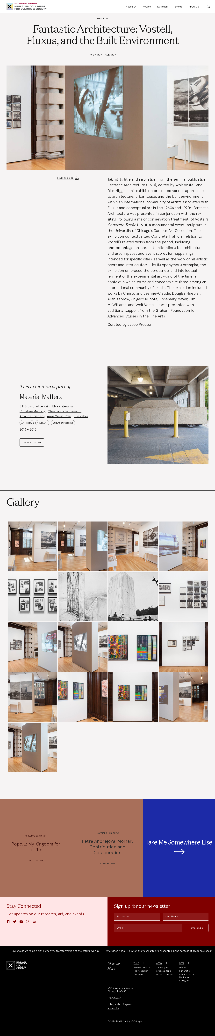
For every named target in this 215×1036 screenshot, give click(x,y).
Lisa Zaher (81, 416)
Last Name (171, 916)
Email (119, 927)
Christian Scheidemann (64, 411)
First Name (122, 916)
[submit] (208, 6)
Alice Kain (43, 406)
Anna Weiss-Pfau (59, 416)
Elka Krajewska (62, 406)
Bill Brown (26, 406)
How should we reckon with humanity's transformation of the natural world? (54, 950)
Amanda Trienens (32, 416)
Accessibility (113, 1008)
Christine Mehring (32, 411)
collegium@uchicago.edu (120, 1004)
